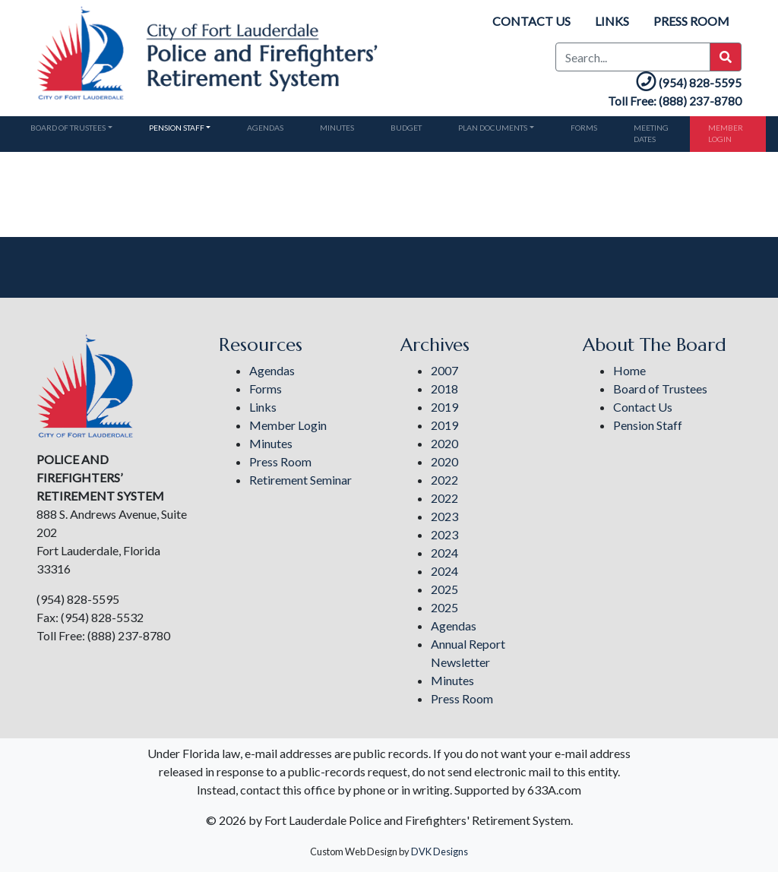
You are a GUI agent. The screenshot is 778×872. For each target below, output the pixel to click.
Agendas (265, 127)
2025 (444, 589)
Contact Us (531, 21)
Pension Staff (176, 127)
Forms (584, 127)
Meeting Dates (651, 133)
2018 (444, 388)
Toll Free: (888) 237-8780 (675, 101)
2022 (444, 479)
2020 (444, 443)
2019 (444, 407)
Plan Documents (492, 127)
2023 (444, 516)
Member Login (725, 133)
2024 (444, 552)
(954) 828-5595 (687, 83)
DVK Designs (439, 851)
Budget (406, 127)
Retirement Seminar (300, 479)
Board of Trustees (68, 127)
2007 (444, 370)
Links (612, 21)
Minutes (337, 127)
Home (629, 370)
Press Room (691, 21)
